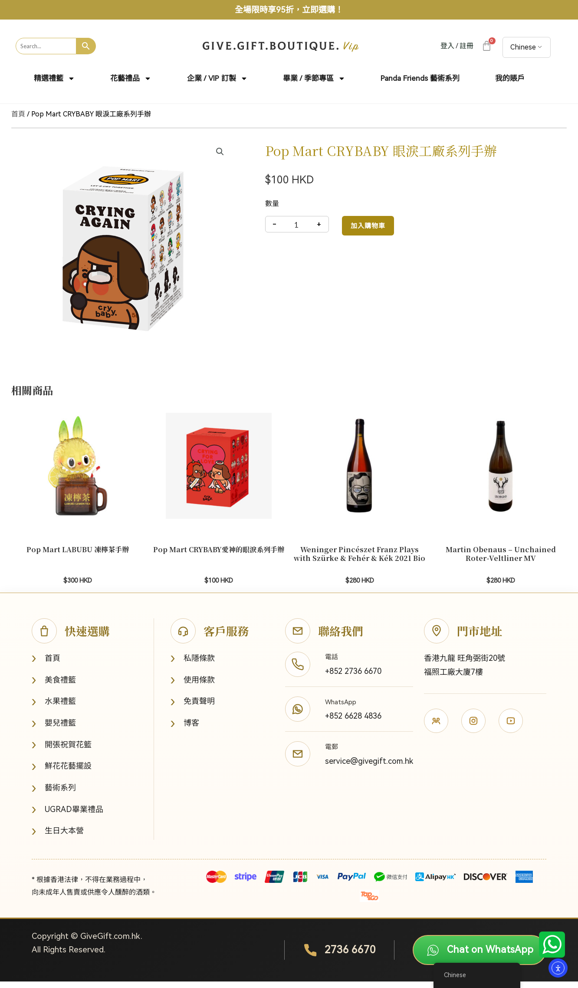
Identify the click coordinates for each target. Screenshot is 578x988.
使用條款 (193, 679)
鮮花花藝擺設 (62, 766)
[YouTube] (511, 721)
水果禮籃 (54, 701)
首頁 (18, 114)
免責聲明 (193, 701)
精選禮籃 (54, 78)
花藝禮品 (130, 78)
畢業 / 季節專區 (314, 78)
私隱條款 (193, 658)
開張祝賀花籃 (62, 744)
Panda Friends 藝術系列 (420, 78)
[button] (220, 151)
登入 (447, 46)
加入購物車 (368, 225)
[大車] (486, 45)
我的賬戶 (510, 78)
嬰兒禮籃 (54, 723)
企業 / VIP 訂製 (217, 78)
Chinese (523, 47)
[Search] (86, 46)
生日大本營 (58, 831)
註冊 (466, 46)
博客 (185, 723)
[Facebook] (436, 721)
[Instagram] (473, 721)
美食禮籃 (54, 679)
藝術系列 (54, 788)
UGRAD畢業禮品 (67, 809)
